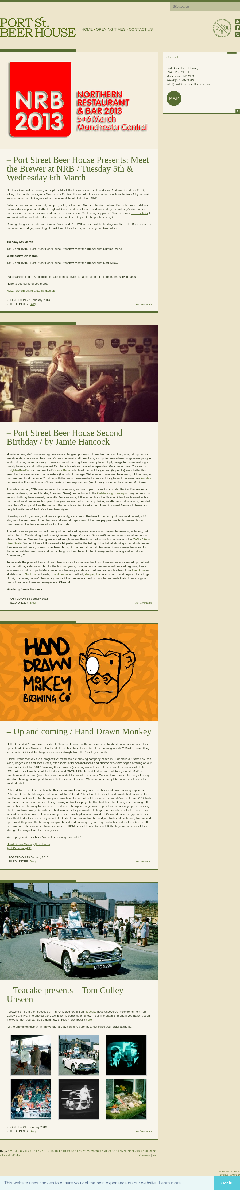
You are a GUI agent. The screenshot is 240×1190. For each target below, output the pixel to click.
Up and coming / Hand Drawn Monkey (82, 731)
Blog (33, 304)
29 (109, 1151)
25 (93, 1151)
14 (47, 1151)
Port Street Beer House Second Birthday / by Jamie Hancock (65, 437)
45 (18, 1155)
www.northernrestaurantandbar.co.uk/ (31, 290)
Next (155, 1155)
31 (117, 1151)
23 (84, 1151)
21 (76, 1151)
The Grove (139, 570)
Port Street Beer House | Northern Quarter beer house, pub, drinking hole (38, 27)
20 (72, 1151)
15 (52, 1151)
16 (56, 1151)
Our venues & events (229, 1171)
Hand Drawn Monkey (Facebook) (28, 844)
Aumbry (146, 478)
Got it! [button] (227, 1183)
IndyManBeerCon (19, 470)
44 (14, 1155)
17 (60, 1151)
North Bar (31, 574)
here (89, 1019)
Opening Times (111, 29)
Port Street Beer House (222, 28)
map (174, 98)
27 (101, 1151)
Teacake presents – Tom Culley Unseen (65, 994)
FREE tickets (139, 213)
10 (31, 1151)
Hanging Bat (92, 574)
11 (35, 1151)
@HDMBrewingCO (19, 848)
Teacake (91, 1011)
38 (146, 1151)
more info (237, 111)
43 (9, 1155)
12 (39, 1151)
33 (125, 1151)
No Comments (143, 304)
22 (80, 1151)
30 (113, 1151)
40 (154, 1151)
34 (129, 1151)
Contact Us (141, 29)
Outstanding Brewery (111, 493)
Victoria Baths (61, 470)
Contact (172, 57)
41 (1, 1155)
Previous (144, 1155)
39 (150, 1151)
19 (68, 1151)
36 (138, 1151)
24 (88, 1151)
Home (87, 29)
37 (142, 1151)
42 (5, 1155)
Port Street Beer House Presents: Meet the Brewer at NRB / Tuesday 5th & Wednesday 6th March (78, 168)
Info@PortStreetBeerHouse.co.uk (188, 84)
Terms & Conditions (229, 1175)
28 (105, 1151)
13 (43, 1151)
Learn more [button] (170, 1183)
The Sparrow (59, 574)
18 (64, 1151)
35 (134, 1151)
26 (97, 1151)
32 (121, 1151)
